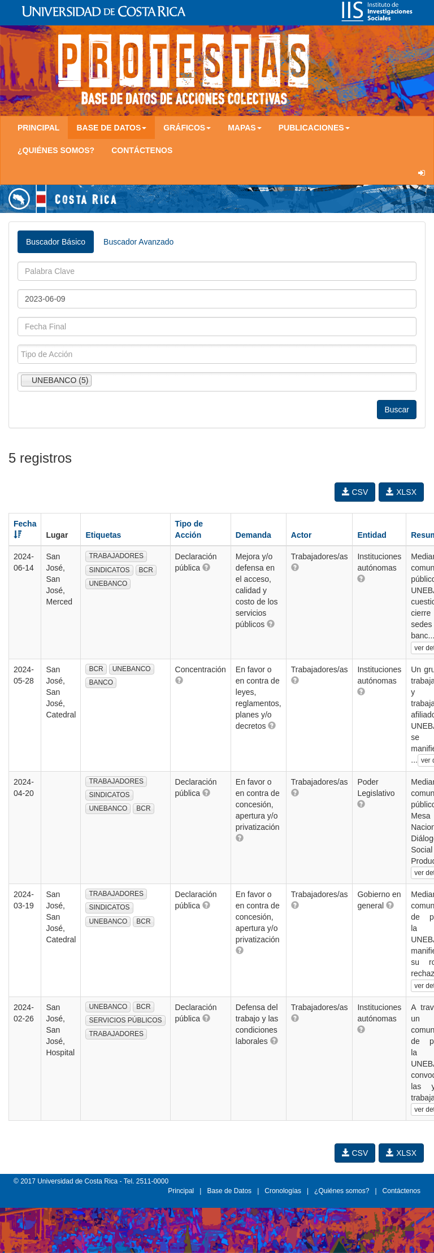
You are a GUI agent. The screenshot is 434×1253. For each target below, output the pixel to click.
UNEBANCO (108, 584)
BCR (146, 570)
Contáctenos (141, 150)
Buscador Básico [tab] (55, 241)
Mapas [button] (245, 127)
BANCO (101, 682)
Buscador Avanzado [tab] (138, 241)
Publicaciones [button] (314, 127)
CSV (355, 492)
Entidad (371, 535)
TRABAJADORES (116, 556)
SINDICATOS (109, 570)
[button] (206, 567)
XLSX (401, 492)
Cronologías (282, 1191)
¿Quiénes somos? (56, 150)
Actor (301, 535)
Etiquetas (103, 535)
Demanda (253, 535)
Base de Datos (229, 1191)
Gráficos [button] (187, 127)
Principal (38, 127)
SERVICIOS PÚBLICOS (125, 1020)
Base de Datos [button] (111, 127)
